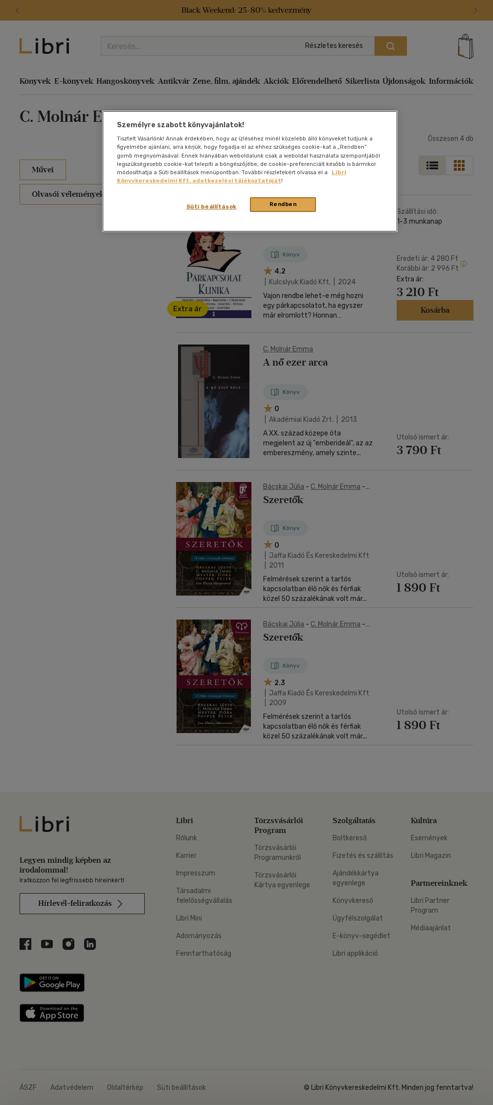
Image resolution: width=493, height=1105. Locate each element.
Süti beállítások (211, 206)
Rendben (283, 204)
